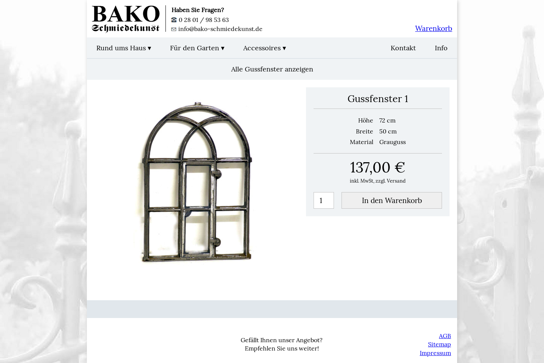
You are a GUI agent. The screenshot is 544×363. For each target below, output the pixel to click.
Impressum (435, 353)
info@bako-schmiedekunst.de (217, 29)
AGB (445, 336)
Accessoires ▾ (264, 47)
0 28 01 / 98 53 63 (200, 19)
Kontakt (403, 47)
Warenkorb (433, 28)
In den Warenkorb (392, 200)
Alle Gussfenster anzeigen (272, 69)
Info (441, 47)
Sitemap (439, 344)
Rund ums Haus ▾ (123, 47)
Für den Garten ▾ (197, 47)
